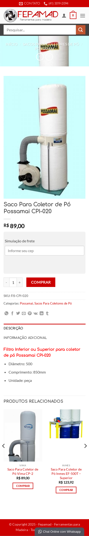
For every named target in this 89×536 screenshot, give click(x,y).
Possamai (44, 48)
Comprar (41, 282)
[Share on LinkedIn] (41, 313)
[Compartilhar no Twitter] (18, 313)
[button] (73, 15)
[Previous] (4, 455)
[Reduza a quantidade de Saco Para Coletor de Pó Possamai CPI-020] (6, 282)
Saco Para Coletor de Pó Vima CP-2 (22, 471)
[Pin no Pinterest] (30, 313)
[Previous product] (49, 56)
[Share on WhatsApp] (6, 313)
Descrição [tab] (13, 328)
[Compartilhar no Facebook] (12, 313)
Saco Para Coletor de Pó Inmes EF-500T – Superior (66, 473)
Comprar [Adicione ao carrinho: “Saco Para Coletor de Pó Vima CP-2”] (23, 485)
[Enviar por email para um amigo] (24, 313)
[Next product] (39, 56)
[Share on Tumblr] (47, 313)
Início (11, 44)
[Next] (85, 455)
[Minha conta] (64, 15)
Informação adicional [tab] (25, 338)
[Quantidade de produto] (13, 282)
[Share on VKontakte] (35, 313)
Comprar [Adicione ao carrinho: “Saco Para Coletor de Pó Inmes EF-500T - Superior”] (66, 489)
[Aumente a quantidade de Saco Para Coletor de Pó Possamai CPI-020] (20, 282)
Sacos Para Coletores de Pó (51, 44)
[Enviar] (80, 29)
